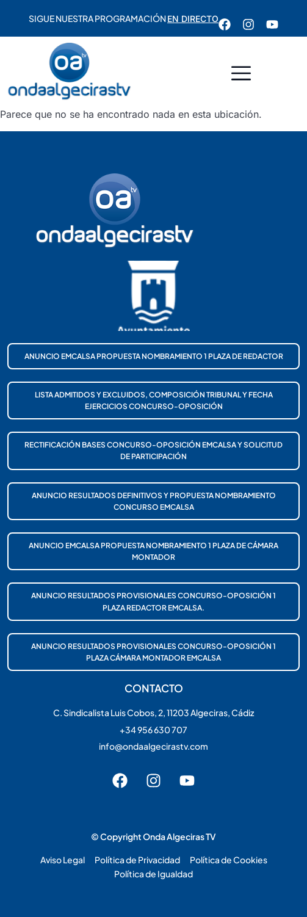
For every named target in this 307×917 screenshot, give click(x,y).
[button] (241, 75)
